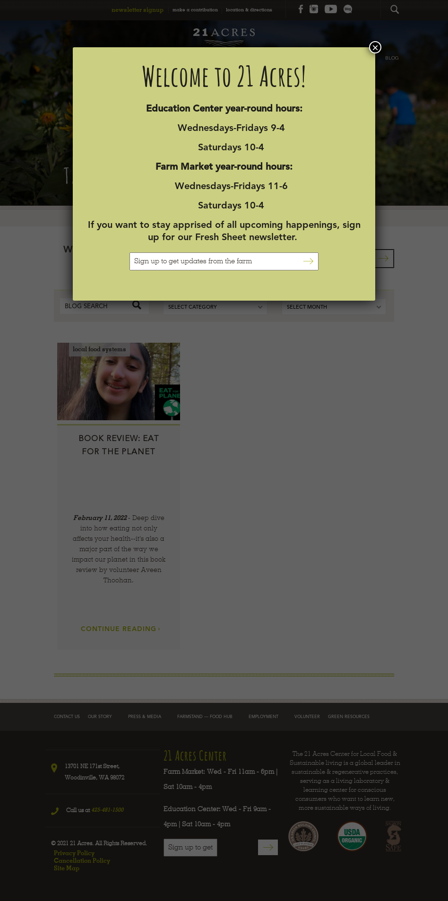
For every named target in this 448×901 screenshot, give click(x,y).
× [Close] (375, 47)
